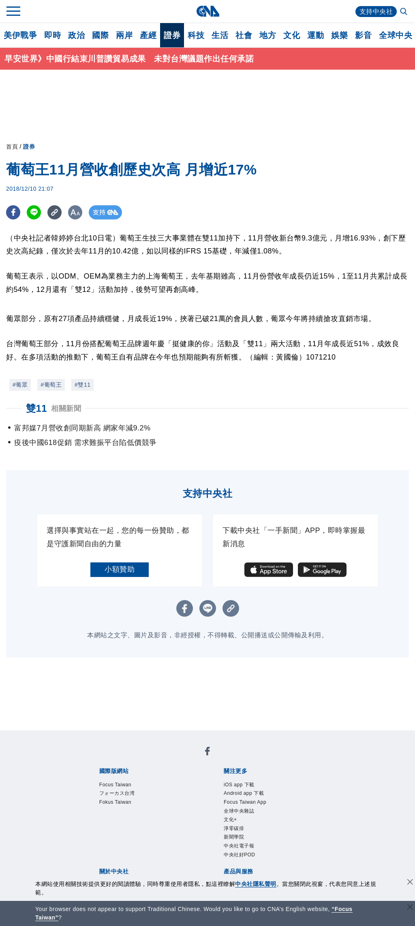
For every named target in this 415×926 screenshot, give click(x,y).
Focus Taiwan (115, 785)
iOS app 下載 (239, 785)
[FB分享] (13, 212)
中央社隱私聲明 (255, 884)
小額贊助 (120, 569)
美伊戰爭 (20, 35)
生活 (220, 35)
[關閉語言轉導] (410, 908)
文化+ (230, 819)
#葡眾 (20, 384)
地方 (267, 35)
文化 (291, 35)
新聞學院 (234, 837)
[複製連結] (54, 212)
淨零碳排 (234, 828)
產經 (148, 35)
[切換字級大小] (75, 212)
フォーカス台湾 (117, 793)
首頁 (12, 146)
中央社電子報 (239, 846)
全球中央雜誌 (239, 811)
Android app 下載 (244, 793)
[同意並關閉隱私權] (410, 883)
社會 (243, 35)
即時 (52, 35)
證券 (172, 35)
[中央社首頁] (208, 11)
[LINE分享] (34, 212)
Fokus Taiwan (115, 802)
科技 (196, 35)
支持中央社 (376, 11)
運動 (315, 35)
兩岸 (124, 35)
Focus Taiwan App (245, 802)
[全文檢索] (404, 12)
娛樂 (339, 35)
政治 (76, 35)
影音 (363, 35)
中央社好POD (239, 855)
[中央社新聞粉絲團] (207, 752)
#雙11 (82, 384)
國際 (100, 35)
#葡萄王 (51, 384)
